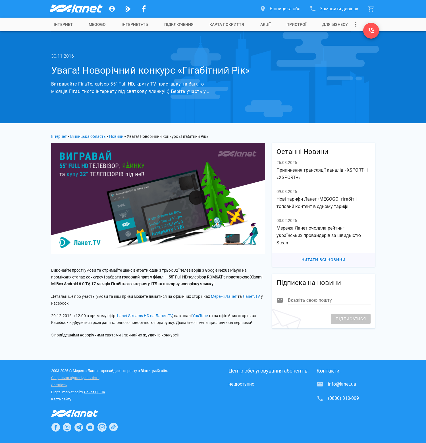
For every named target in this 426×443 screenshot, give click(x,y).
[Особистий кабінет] (112, 9)
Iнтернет (63, 24)
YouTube (200, 315)
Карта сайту (61, 399)
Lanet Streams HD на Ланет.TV (144, 315)
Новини (116, 136)
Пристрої (296, 24)
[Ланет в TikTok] (113, 427)
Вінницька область (88, 136)
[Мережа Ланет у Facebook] (144, 9)
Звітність (59, 385)
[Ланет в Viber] (102, 427)
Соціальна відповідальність (75, 378)
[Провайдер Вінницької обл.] (75, 9)
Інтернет (59, 136)
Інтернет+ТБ (135, 24)
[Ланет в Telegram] (78, 427)
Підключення (179, 24)
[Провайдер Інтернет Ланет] (81, 413)
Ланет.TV (251, 296)
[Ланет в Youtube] (90, 427)
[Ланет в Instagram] (67, 427)
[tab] (63, 24)
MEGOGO (97, 24)
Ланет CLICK (94, 392)
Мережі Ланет (224, 296)
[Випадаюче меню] (356, 24)
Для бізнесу (335, 24)
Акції (265, 24)
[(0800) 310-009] (371, 31)
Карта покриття (226, 24)
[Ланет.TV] (128, 9)
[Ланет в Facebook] (55, 427)
